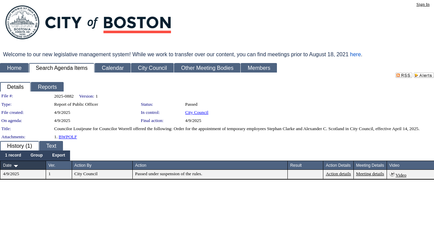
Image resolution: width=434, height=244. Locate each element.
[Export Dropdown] (58, 155)
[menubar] (35, 155)
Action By (83, 165)
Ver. (52, 165)
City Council (197, 112)
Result (296, 165)
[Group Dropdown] (36, 155)
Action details (338, 173)
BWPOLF (68, 136)
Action (140, 165)
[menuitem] (13, 155)
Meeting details (370, 173)
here (355, 54)
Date (7, 165)
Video (401, 175)
